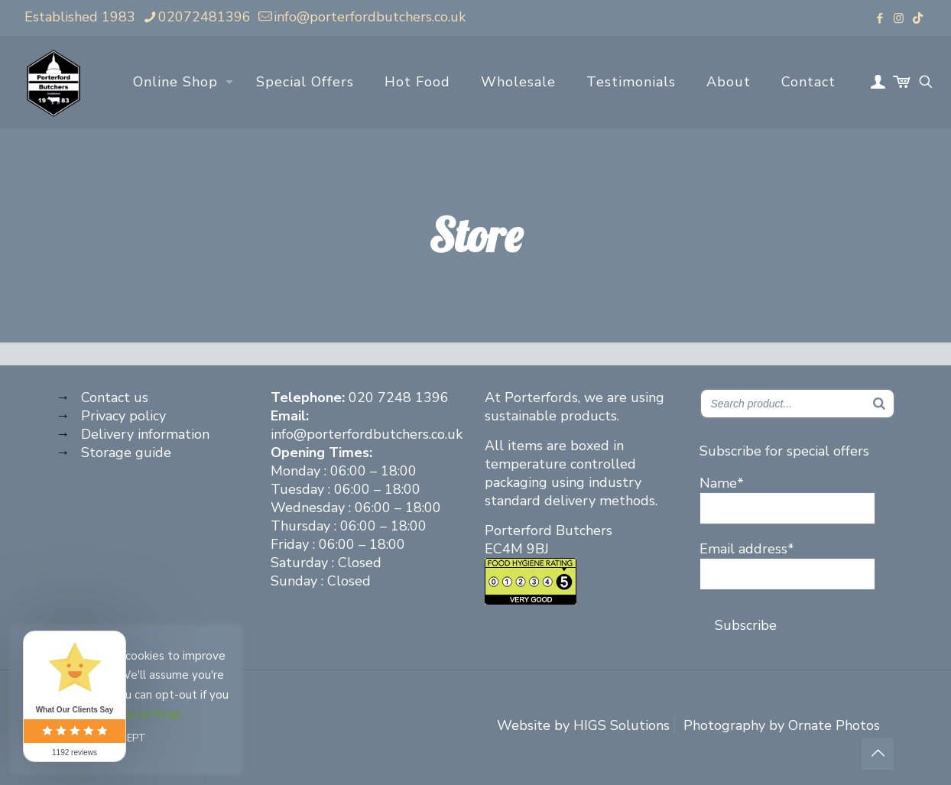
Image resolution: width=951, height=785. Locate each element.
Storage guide (126, 452)
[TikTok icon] (917, 18)
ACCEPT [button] (126, 738)
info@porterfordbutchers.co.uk (367, 434)
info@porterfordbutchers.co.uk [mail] (370, 17)
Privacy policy (123, 416)
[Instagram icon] (898, 18)
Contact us (114, 397)
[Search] (879, 403)
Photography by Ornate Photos (781, 725)
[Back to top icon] (878, 754)
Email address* (787, 565)
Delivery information (145, 434)
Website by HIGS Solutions (583, 725)
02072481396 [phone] (204, 17)
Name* (787, 499)
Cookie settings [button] (141, 714)
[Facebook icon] (879, 18)
